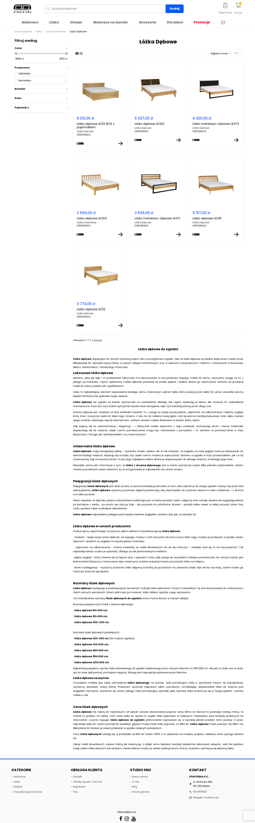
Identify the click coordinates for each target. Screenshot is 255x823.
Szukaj (175, 9)
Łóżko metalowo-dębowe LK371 (157, 218)
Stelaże (18, 786)
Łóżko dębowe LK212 (91, 309)
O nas (135, 781)
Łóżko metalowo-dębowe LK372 (216, 124)
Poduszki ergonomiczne (28, 792)
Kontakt (77, 776)
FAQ (75, 792)
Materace (19, 776)
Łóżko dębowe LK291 (207, 218)
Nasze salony (140, 776)
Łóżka (17, 781)
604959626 (200, 791)
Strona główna (140, 792)
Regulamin (79, 786)
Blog (134, 786)
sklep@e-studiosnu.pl (206, 797)
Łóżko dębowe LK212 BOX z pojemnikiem (95, 125)
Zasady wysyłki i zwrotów (87, 781)
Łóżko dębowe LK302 (149, 124)
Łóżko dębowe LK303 (92, 218)
